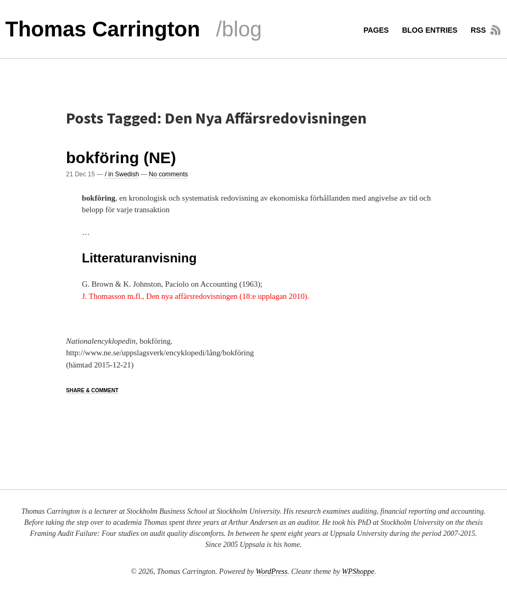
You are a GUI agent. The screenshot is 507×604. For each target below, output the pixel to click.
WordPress (271, 571)
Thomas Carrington (102, 29)
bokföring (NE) (121, 157)
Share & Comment (92, 390)
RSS (478, 30)
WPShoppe (358, 571)
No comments (168, 174)
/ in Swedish (122, 174)
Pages (376, 30)
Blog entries (429, 30)
